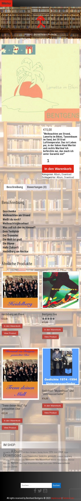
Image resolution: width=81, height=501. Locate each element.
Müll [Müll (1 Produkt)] (5, 463)
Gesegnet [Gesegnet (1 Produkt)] (60, 456)
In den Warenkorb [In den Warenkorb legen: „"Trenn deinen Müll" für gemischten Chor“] (12, 420)
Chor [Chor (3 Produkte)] (60, 452)
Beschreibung (15, 187)
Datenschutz (68, 498)
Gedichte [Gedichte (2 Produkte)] (43, 456)
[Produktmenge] (49, 161)
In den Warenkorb (57, 169)
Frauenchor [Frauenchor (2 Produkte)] (33, 456)
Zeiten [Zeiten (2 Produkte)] (14, 466)
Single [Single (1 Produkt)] (40, 463)
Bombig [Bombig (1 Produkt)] (40, 452)
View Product (10, 333)
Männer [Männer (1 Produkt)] (54, 460)
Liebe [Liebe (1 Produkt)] (23, 460)
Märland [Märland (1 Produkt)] (71, 460)
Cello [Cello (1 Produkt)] (55, 452)
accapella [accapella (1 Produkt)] (6, 452)
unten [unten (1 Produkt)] (50, 463)
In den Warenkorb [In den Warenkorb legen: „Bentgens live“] (52, 329)
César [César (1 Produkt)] (66, 452)
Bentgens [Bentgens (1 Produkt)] (33, 452)
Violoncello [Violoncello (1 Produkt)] (7, 467)
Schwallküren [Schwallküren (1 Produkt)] (33, 463)
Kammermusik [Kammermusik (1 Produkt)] (15, 460)
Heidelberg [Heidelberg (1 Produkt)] (68, 456)
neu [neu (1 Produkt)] (8, 463)
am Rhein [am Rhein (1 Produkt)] (26, 452)
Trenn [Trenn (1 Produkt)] (45, 463)
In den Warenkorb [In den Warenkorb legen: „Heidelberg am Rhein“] (12, 326)
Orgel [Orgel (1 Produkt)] (25, 463)
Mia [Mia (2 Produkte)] (37, 459)
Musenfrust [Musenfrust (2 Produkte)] (44, 459)
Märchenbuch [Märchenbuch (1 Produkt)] (62, 460)
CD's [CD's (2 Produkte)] (51, 452)
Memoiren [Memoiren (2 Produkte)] (30, 459)
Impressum (56, 498)
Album (57, 174)
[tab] (15, 187)
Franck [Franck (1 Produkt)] (24, 456)
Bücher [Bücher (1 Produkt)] (45, 452)
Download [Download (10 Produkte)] (12, 455)
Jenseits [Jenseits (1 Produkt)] (6, 460)
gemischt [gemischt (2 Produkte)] (52, 456)
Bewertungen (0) (37, 187)
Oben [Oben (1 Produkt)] (21, 463)
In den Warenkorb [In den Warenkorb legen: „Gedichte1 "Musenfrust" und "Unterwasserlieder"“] (52, 405)
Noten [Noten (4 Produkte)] (14, 463)
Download (66, 174)
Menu (6, 3)
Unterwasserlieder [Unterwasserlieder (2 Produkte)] (61, 463)
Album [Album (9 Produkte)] (16, 451)
